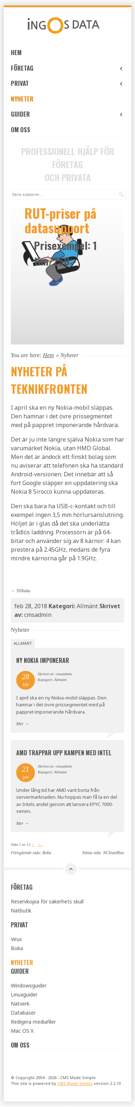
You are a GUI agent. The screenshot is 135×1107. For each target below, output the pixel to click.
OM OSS (20, 129)
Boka (46, 852)
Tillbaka (23, 590)
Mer (19, 723)
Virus (16, 939)
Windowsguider (28, 985)
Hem (16, 52)
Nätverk (20, 1003)
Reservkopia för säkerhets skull (47, 901)
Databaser (23, 1012)
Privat (67, 83)
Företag (67, 67)
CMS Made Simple (75, 1083)
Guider (67, 113)
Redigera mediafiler (33, 1021)
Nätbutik (21, 910)
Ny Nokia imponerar (42, 660)
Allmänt (23, 643)
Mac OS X (22, 1030)
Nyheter (22, 98)
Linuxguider (24, 994)
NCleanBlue (113, 852)
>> (40, 844)
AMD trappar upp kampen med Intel (64, 752)
